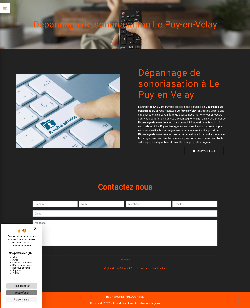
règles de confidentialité (118, 268)
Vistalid (97, 303)
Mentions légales (149, 303)
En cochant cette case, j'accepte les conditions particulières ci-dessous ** (78, 250)
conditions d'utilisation (153, 268)
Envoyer (125, 259)
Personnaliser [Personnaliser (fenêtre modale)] (22, 299)
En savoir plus (204, 151)
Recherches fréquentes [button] (125, 296)
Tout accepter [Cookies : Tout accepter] (22, 285)
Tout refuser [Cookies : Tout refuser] (22, 292)
